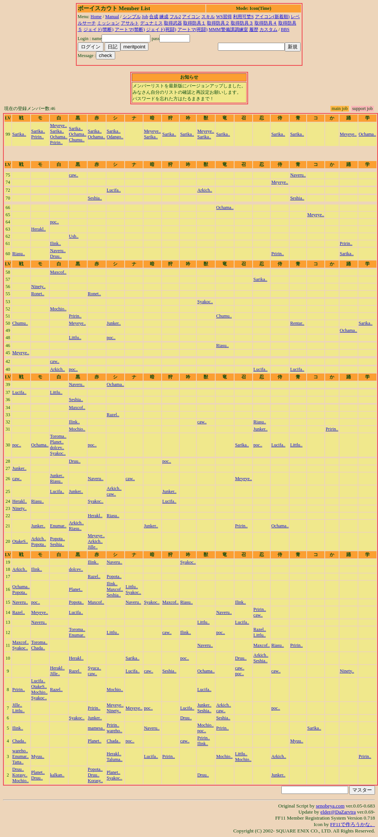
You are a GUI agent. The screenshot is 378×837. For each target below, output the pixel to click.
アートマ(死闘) (192, 29)
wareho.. (114, 730)
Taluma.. (115, 759)
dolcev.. (57, 447)
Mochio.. (58, 309)
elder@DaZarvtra (338, 812)
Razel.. (113, 414)
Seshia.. (95, 198)
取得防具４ (266, 23)
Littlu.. (75, 337)
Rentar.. (297, 323)
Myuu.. (296, 741)
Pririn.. (37, 137)
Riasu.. (18, 253)
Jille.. (93, 547)
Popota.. (38, 544)
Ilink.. (55, 243)
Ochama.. (59, 137)
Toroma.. (58, 436)
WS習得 (224, 16)
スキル (208, 16)
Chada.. (38, 648)
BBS (285, 29)
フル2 (175, 16)
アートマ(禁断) (130, 29)
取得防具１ (194, 23)
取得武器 (173, 23)
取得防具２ (218, 23)
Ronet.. (38, 293)
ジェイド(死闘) (161, 29)
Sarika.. (19, 134)
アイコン (191, 16)
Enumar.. (58, 526)
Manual (112, 16)
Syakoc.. (205, 301)
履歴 (253, 29)
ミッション (108, 23)
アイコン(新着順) (272, 16)
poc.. (54, 222)
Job (145, 16)
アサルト (130, 23)
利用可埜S (243, 16)
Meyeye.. (58, 125)
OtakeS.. (20, 541)
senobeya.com (330, 806)
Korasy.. (20, 775)
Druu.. (56, 256)
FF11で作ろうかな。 (352, 824)
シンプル (132, 16)
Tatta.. (18, 762)
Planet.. (57, 442)
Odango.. (115, 137)
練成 (163, 16)
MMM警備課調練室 (228, 29)
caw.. (74, 175)
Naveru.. (297, 175)
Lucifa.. (114, 190)
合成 (153, 16)
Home (96, 16)
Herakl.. (38, 229)
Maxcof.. (58, 272)
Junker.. (114, 323)
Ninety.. (38, 286)
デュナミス (151, 23)
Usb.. (74, 236)
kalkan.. (57, 775)
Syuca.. (94, 668)
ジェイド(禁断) (98, 29)
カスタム (268, 29)
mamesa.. (96, 728)
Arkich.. (204, 190)
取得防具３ (242, 23)
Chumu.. (77, 140)
